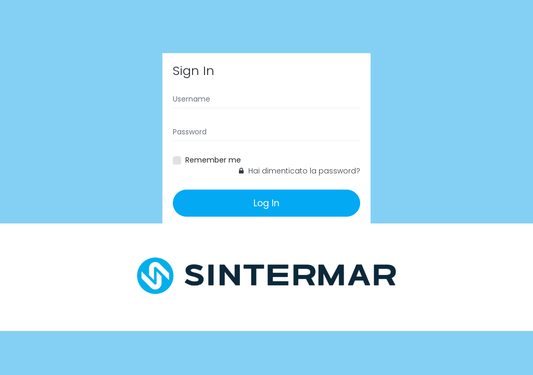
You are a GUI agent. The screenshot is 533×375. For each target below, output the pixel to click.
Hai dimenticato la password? (299, 171)
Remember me (213, 160)
